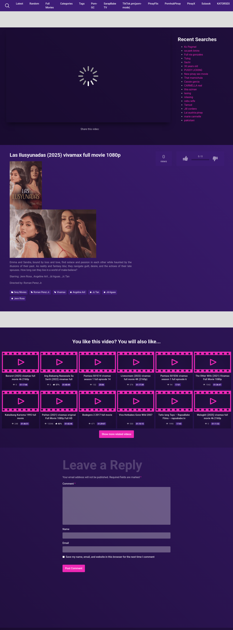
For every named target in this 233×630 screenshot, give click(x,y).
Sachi (187, 62)
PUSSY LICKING (193, 70)
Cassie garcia (191, 81)
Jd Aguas (110, 292)
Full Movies (49, 5)
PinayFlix (153, 3)
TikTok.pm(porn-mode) (132, 5)
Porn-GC (94, 5)
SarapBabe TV (110, 5)
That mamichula (193, 77)
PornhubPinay (173, 3)
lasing (187, 93)
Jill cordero (190, 108)
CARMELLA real (193, 85)
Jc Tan (94, 292)
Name (66, 529)
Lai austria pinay (193, 112)
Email (66, 543)
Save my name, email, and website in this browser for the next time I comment (110, 556)
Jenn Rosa (17, 298)
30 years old (191, 66)
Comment (69, 483)
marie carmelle (192, 116)
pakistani (189, 120)
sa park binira (191, 50)
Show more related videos (116, 434)
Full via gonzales (193, 54)
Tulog (187, 58)
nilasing (188, 97)
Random (34, 3)
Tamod (188, 104)
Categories (66, 3)
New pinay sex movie (196, 73)
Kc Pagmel (190, 46)
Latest (19, 3)
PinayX (191, 3)
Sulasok (206, 3)
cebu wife (189, 101)
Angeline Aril (77, 292)
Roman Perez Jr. (40, 292)
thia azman (190, 89)
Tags (82, 3)
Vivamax (59, 292)
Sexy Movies (18, 292)
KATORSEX (223, 3)
